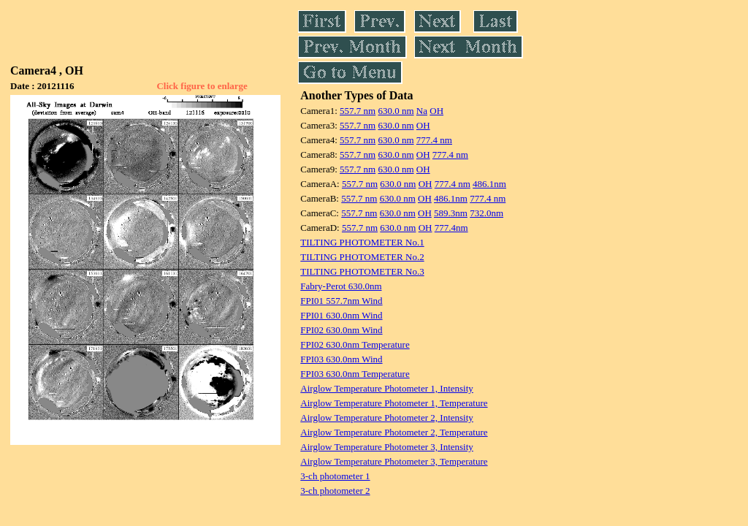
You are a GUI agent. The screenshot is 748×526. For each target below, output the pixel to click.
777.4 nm (434, 139)
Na (421, 110)
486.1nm (489, 183)
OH (436, 110)
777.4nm (451, 227)
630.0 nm (395, 110)
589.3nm (451, 212)
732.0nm (486, 212)
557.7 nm (357, 110)
